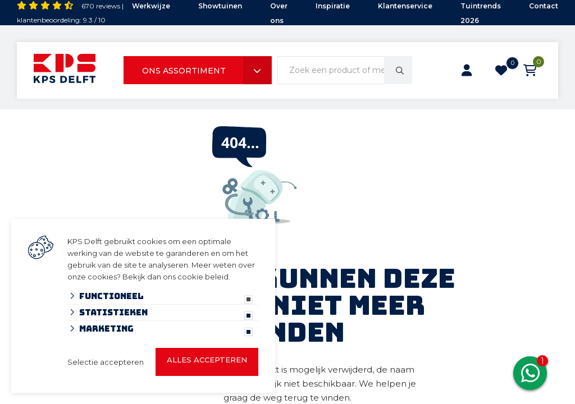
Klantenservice (405, 6)
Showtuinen (220, 6)
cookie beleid (203, 276)
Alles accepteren (207, 359)
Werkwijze (151, 6)
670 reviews (100, 6)
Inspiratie (333, 6)
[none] (398, 70)
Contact (543, 6)
